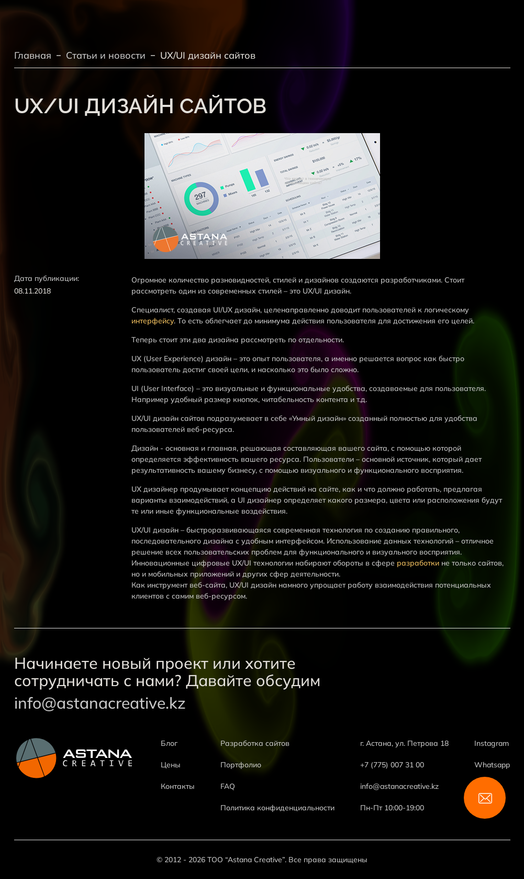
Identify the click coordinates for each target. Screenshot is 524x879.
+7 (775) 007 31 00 (392, 764)
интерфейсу (152, 320)
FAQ (227, 786)
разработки (418, 563)
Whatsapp (492, 764)
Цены (171, 764)
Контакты (178, 786)
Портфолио (240, 764)
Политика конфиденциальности (277, 807)
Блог (169, 743)
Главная (32, 55)
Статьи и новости (106, 55)
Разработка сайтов (254, 743)
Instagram (491, 743)
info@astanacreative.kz (100, 703)
